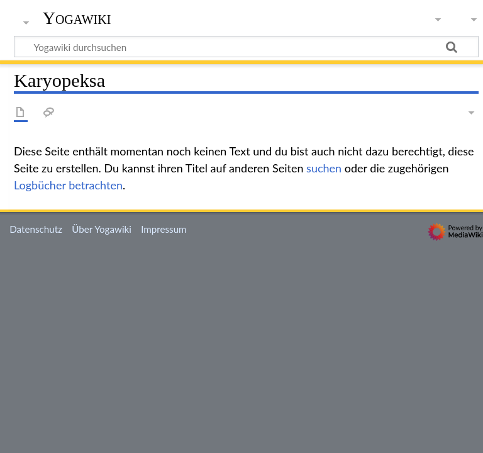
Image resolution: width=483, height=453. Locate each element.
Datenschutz (35, 229)
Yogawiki (77, 18)
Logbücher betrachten (68, 185)
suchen (323, 168)
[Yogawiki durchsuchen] (246, 46)
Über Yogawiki (101, 229)
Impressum (164, 229)
